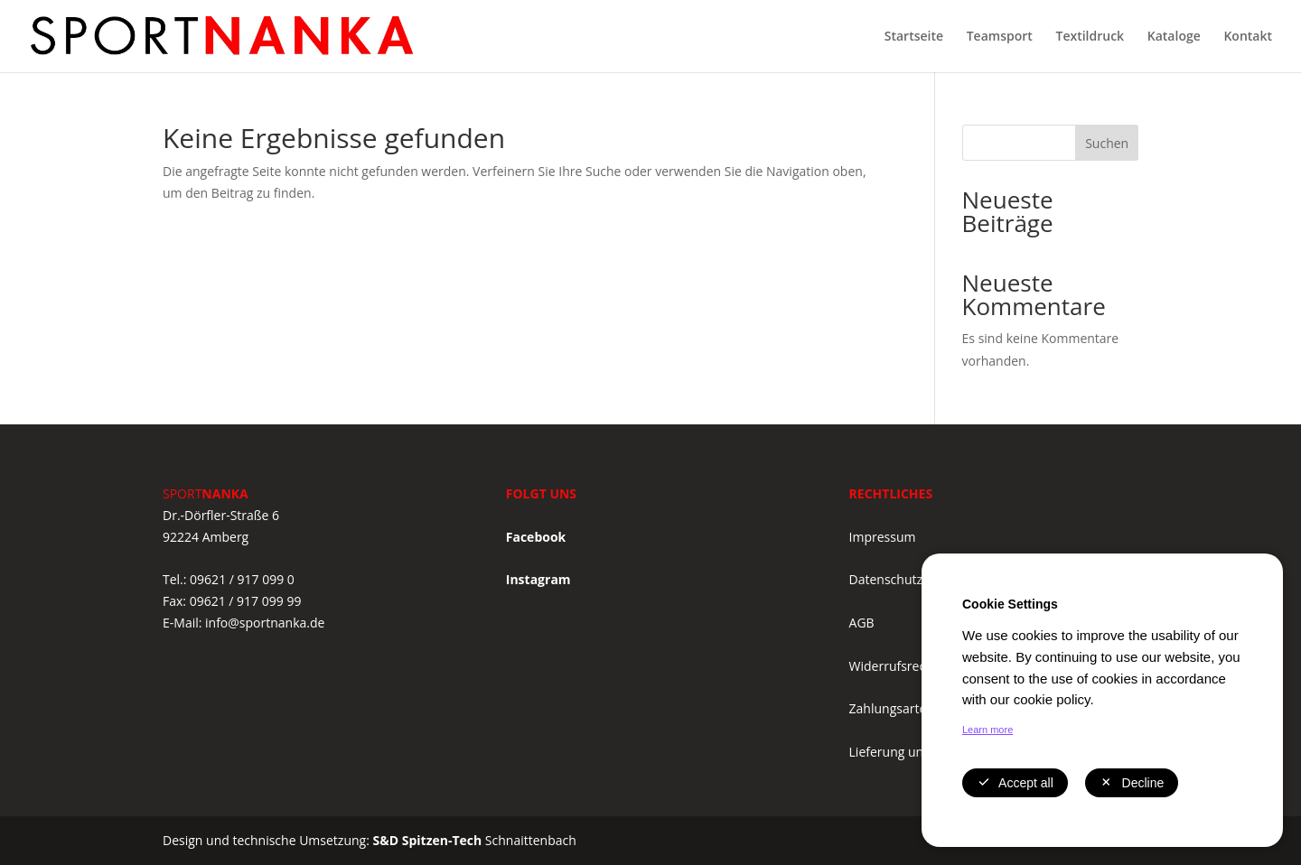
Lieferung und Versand (916, 751)
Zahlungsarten (891, 708)
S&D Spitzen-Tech (427, 840)
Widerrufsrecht (893, 665)
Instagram (538, 579)
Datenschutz (885, 579)
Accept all (1015, 783)
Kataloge (1174, 37)
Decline (1132, 783)
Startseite (913, 37)
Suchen (1106, 143)
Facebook (536, 536)
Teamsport (1000, 37)
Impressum (882, 536)
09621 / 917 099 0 (242, 579)
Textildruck (1089, 37)
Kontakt (1247, 37)
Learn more (987, 729)
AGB (862, 622)
